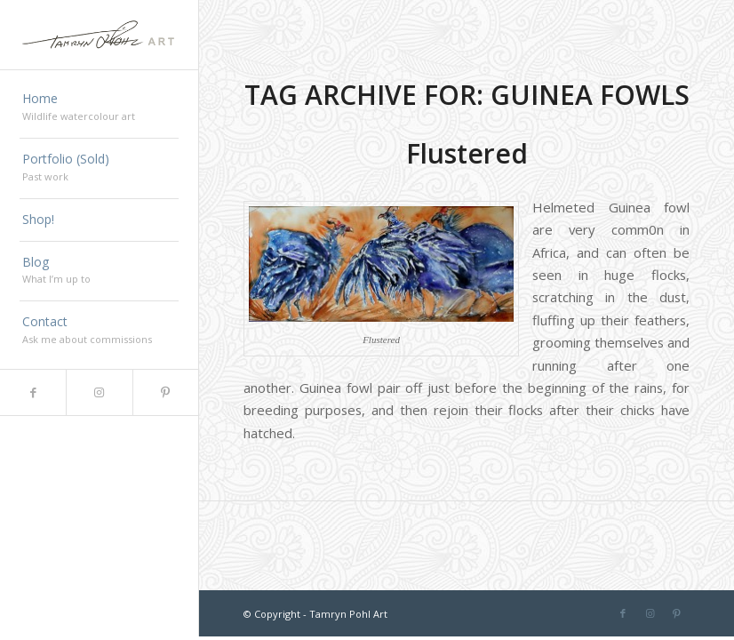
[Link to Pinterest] (165, 392)
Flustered (467, 153)
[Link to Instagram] (99, 392)
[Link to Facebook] (33, 392)
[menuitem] (99, 108)
